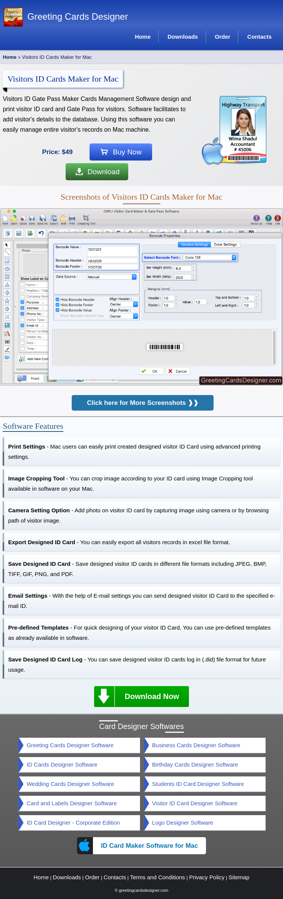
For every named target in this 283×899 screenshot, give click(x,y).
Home (9, 57)
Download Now (136, 696)
